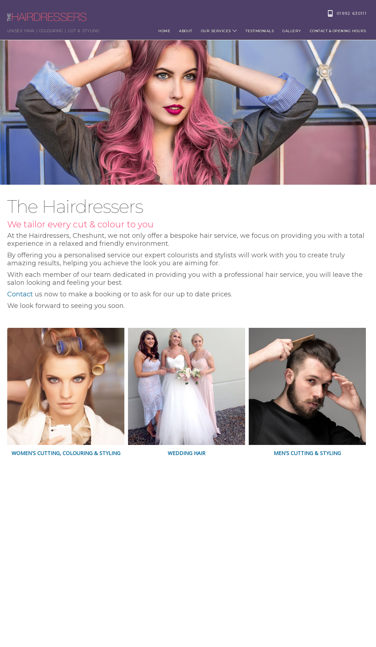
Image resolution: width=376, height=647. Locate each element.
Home (164, 31)
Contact (20, 294)
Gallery (291, 31)
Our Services (219, 31)
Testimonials (259, 31)
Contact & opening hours (338, 31)
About (185, 31)
